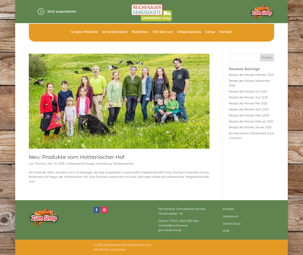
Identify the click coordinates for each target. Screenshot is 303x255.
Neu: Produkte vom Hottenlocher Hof (76, 157)
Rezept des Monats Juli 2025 (248, 91)
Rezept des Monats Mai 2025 (248, 103)
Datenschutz (231, 223)
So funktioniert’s (115, 32)
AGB (226, 231)
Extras (210, 32)
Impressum (231, 216)
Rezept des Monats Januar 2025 (250, 127)
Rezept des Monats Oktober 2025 (251, 75)
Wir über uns (163, 32)
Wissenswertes (189, 32)
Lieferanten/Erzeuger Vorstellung (89, 163)
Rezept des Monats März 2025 (249, 115)
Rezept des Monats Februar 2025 (251, 121)
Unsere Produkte (84, 32)
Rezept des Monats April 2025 (249, 109)
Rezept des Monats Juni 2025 (248, 97)
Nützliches (140, 32)
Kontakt (225, 32)
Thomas (40, 163)
